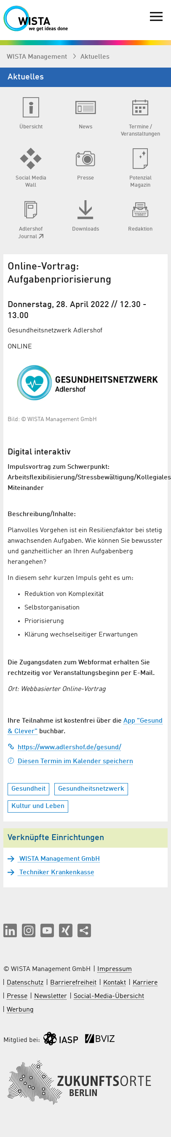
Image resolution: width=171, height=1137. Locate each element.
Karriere (145, 982)
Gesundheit (28, 789)
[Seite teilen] (84, 930)
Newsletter (50, 996)
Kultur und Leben (37, 806)
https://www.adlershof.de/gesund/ (64, 747)
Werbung (20, 1009)
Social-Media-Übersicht (109, 996)
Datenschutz (25, 982)
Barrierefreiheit (73, 982)
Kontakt (114, 982)
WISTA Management (38, 57)
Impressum (114, 969)
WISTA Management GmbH (59, 859)
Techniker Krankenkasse (56, 872)
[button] (10, 930)
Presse (17, 996)
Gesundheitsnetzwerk (91, 789)
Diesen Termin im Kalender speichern (70, 761)
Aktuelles (95, 57)
